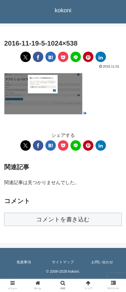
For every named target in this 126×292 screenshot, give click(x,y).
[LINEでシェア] (75, 57)
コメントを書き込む (63, 219)
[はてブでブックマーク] (50, 57)
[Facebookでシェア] (38, 57)
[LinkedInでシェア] (100, 57)
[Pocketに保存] (63, 57)
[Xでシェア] (25, 57)
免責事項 (23, 262)
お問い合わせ (102, 262)
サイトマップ (63, 262)
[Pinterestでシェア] (88, 57)
